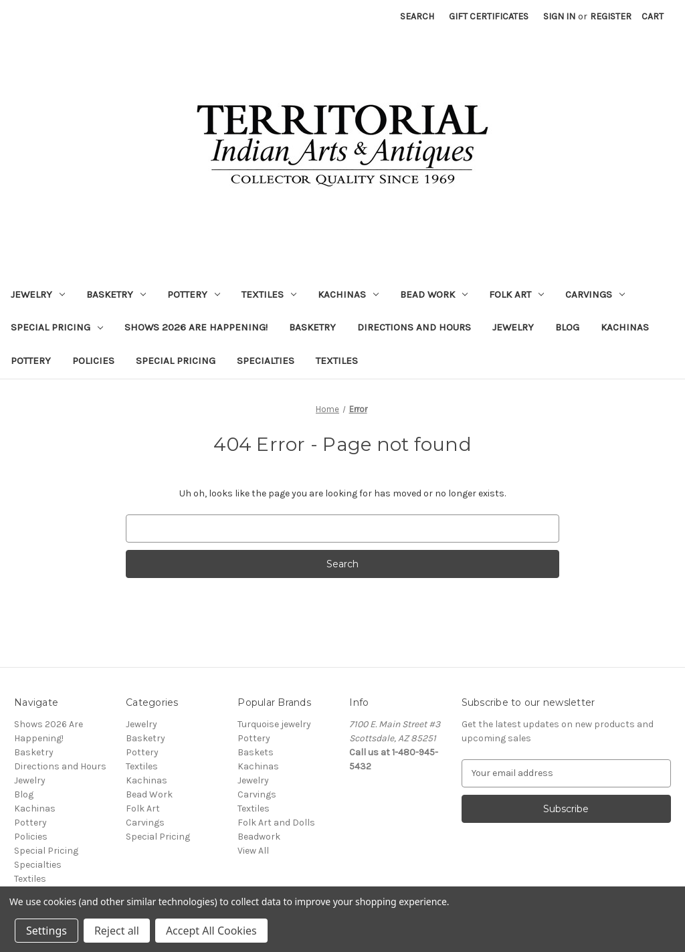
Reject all (116, 930)
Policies (93, 361)
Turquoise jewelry (274, 724)
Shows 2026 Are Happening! (196, 327)
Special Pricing (57, 327)
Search (417, 16)
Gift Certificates (488, 16)
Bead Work (434, 294)
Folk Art (516, 294)
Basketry (116, 294)
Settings (46, 930)
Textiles (268, 294)
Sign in (559, 16)
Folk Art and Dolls (276, 822)
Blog (567, 327)
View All (253, 850)
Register (610, 16)
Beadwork (258, 836)
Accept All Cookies (211, 930)
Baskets (255, 752)
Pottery (193, 294)
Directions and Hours (414, 327)
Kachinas (348, 294)
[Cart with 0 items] (652, 16)
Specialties (265, 361)
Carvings (595, 294)
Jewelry (38, 294)
